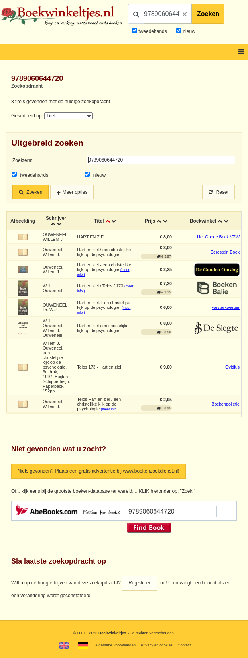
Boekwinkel (203, 221)
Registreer (139, 583)
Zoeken (208, 13)
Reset (218, 192)
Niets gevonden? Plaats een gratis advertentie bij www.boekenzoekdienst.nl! (98, 471)
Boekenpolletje (225, 404)
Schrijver (56, 218)
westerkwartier (226, 307)
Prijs (150, 221)
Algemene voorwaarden (115, 645)
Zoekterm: (23, 160)
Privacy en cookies (157, 645)
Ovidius (232, 367)
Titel (99, 221)
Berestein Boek (225, 252)
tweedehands (152, 31)
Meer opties (75, 192)
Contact (184, 645)
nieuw (188, 31)
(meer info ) (109, 409)
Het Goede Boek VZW (218, 236)
